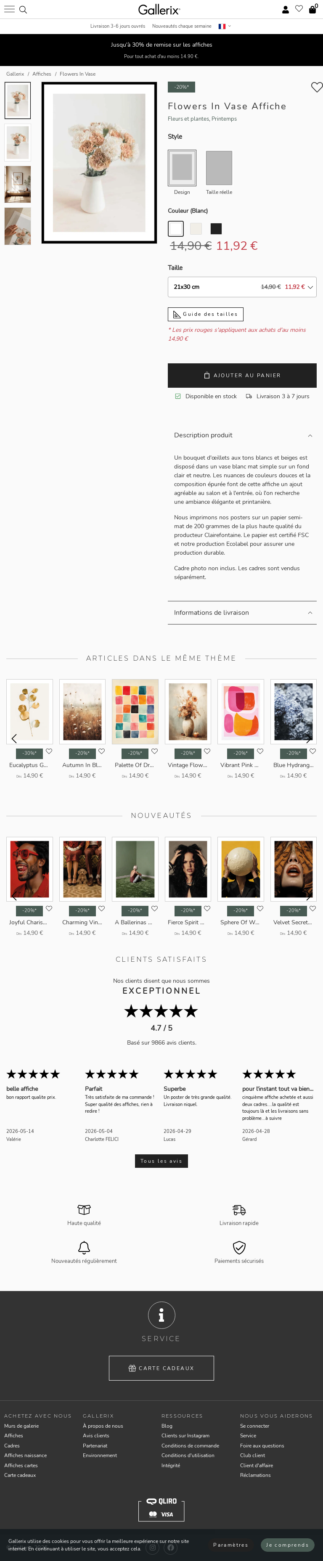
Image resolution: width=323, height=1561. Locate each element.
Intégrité (171, 1465)
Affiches (13, 1435)
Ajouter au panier (242, 375)
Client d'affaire (256, 1465)
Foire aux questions (262, 1445)
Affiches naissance (25, 1455)
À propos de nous (103, 1426)
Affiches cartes (21, 1465)
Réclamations (255, 1475)
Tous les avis (161, 1161)
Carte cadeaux (162, 1368)
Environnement (100, 1455)
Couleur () (188, 211)
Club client (252, 1455)
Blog (167, 1426)
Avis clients (96, 1435)
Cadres (12, 1445)
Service (248, 1435)
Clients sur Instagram (185, 1435)
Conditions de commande (190, 1445)
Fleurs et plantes (188, 119)
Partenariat (95, 1445)
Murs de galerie (21, 1426)
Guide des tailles (205, 314)
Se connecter (254, 1426)
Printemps (224, 119)
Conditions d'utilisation (188, 1455)
